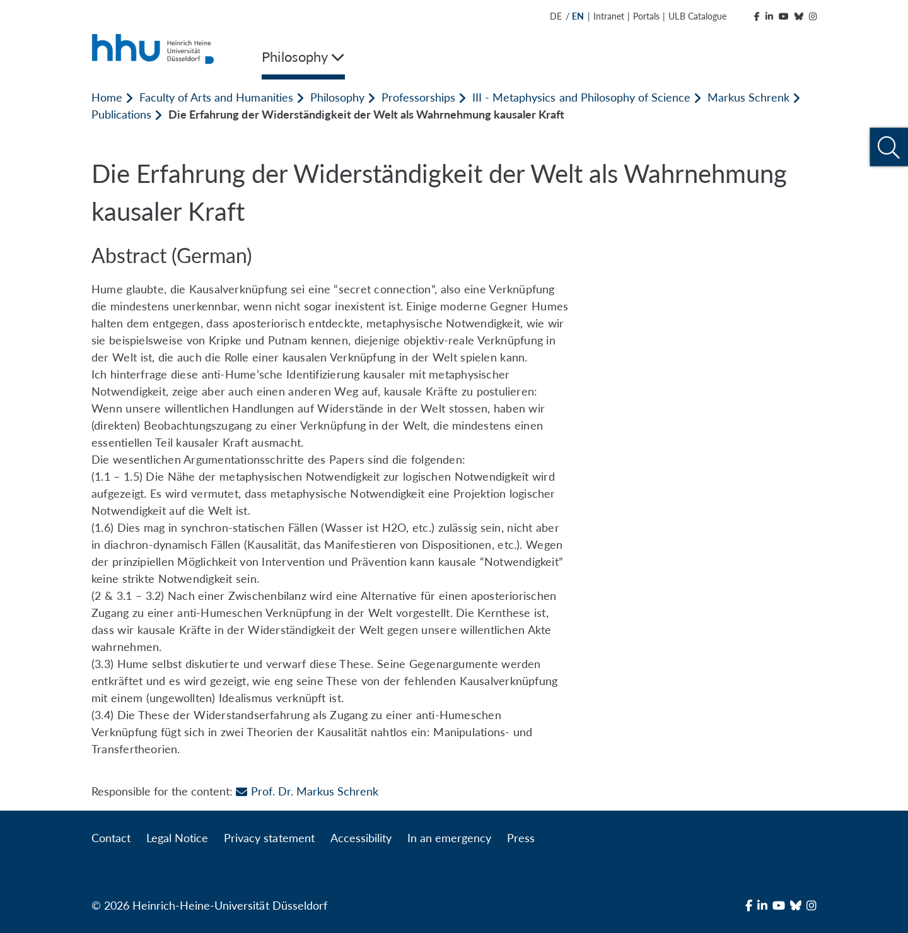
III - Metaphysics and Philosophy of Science (581, 97)
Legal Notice (177, 838)
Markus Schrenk (748, 97)
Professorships (418, 97)
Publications (121, 114)
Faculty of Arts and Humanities (216, 97)
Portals (646, 16)
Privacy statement (269, 838)
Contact (111, 838)
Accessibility (361, 838)
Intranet (608, 16)
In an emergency (449, 838)
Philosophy (337, 97)
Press (521, 838)
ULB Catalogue (697, 16)
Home (106, 97)
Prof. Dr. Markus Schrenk (307, 791)
